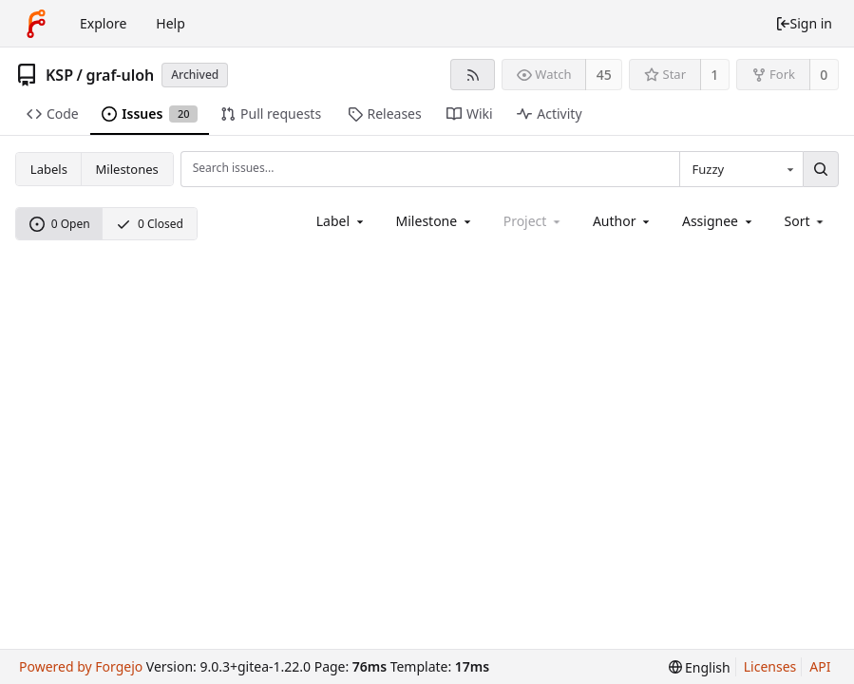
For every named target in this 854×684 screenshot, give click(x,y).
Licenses (770, 666)
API (819, 666)
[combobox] (741, 169)
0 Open (59, 224)
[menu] (806, 220)
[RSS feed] (472, 74)
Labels (48, 169)
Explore (103, 23)
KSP (59, 75)
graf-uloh (119, 75)
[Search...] (821, 169)
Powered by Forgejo (80, 666)
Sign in (803, 23)
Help (170, 23)
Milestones (127, 169)
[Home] (36, 24)
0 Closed (149, 224)
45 (604, 75)
